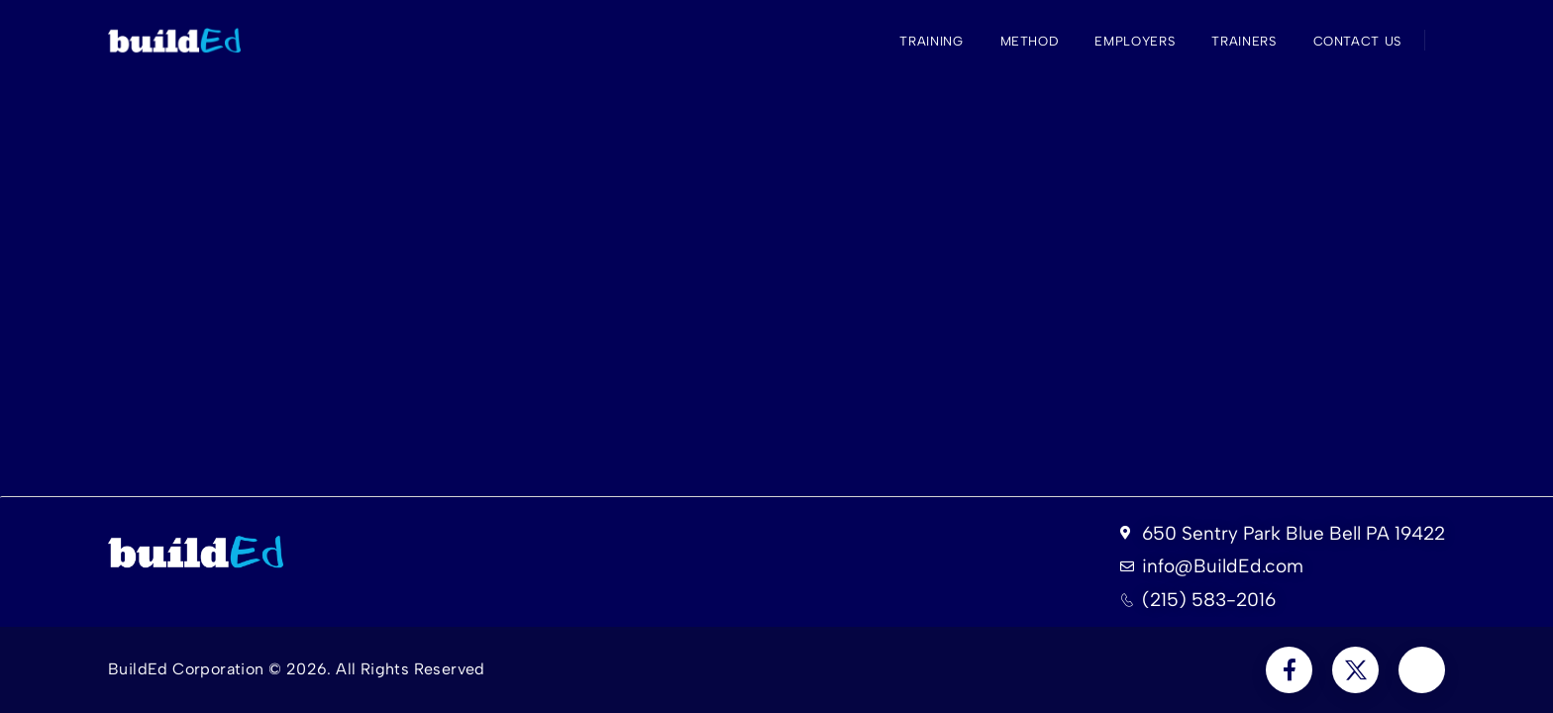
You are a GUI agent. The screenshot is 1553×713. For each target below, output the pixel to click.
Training (931, 41)
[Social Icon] (1289, 670)
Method (1029, 41)
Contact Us (1357, 41)
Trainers (1243, 41)
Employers (1134, 41)
